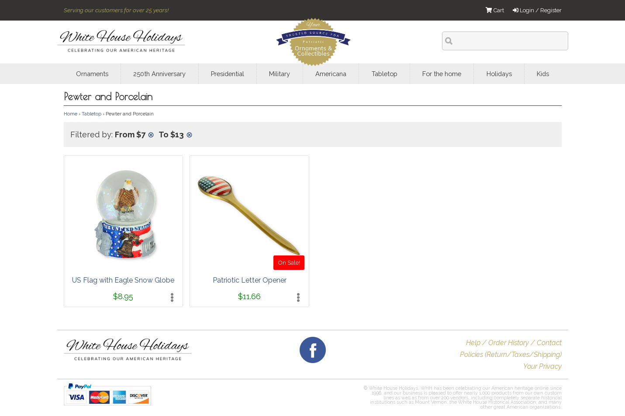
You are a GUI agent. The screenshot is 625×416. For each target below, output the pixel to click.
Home (70, 113)
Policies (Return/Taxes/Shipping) (511, 354)
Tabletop (91, 113)
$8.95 (123, 296)
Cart (495, 10)
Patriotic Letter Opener (250, 280)
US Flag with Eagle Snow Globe (123, 280)
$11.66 (249, 296)
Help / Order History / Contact (514, 343)
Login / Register (537, 10)
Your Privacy (542, 366)
